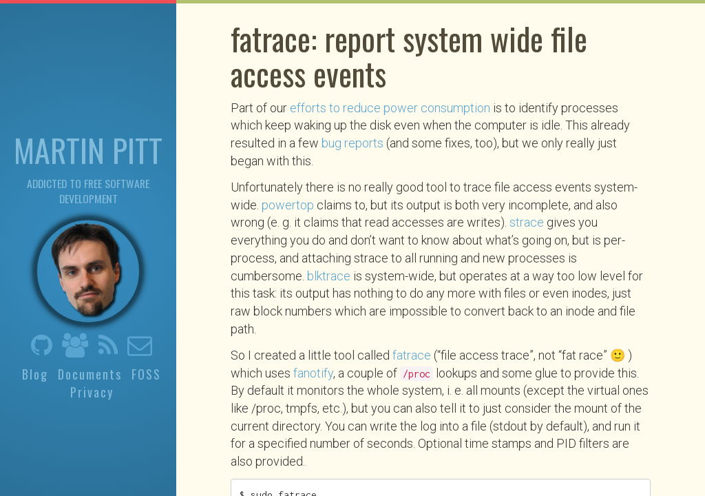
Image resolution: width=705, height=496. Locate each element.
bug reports (352, 143)
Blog (35, 373)
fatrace (411, 355)
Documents (90, 373)
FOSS (146, 373)
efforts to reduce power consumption (390, 108)
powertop (288, 205)
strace (526, 222)
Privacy (92, 392)
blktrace (328, 276)
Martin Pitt (88, 148)
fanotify (313, 373)
